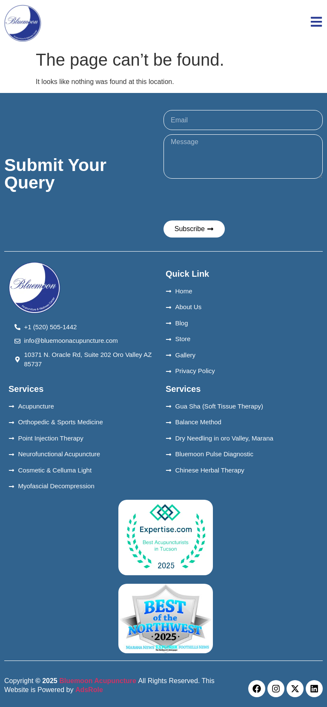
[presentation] (228, 199)
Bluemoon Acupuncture (97, 680)
